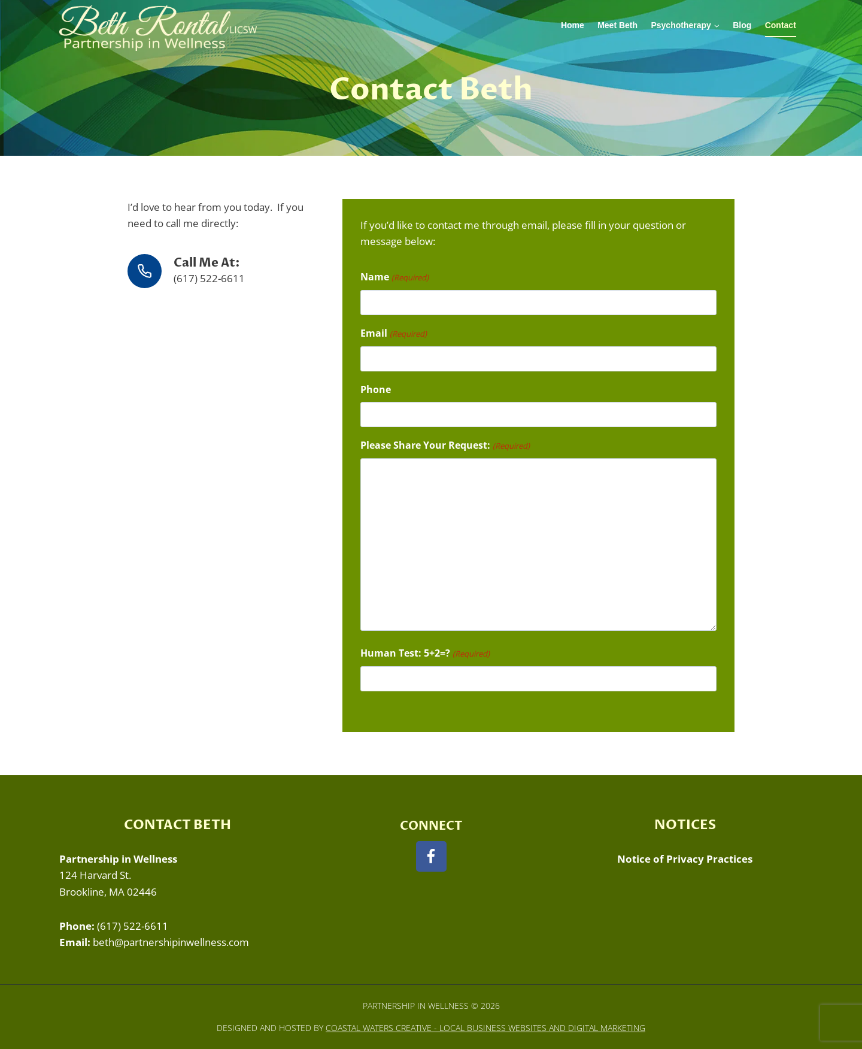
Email (393, 333)
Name (394, 277)
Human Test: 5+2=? (424, 653)
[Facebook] (431, 856)
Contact (780, 25)
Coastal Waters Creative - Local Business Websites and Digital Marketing (485, 1027)
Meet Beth (617, 25)
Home (572, 25)
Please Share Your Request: (444, 445)
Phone (375, 389)
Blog (742, 25)
